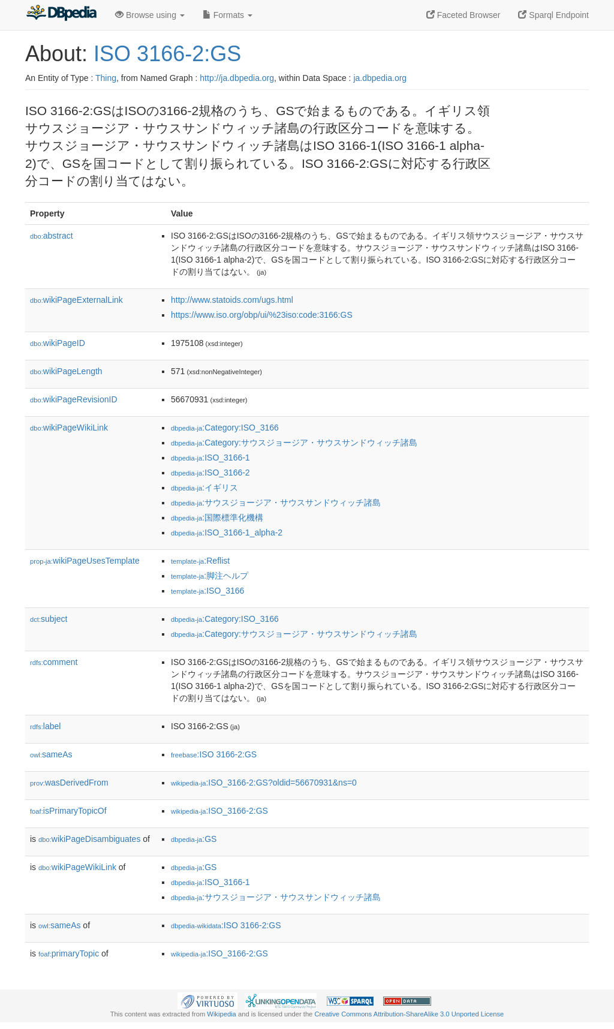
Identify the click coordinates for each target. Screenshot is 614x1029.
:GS (193, 839)
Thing (105, 78)
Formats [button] (227, 15)
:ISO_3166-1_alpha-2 (226, 532)
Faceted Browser (463, 15)
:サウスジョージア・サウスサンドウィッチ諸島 (276, 502)
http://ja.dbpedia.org (237, 78)
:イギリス (204, 487)
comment (53, 662)
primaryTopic (68, 953)
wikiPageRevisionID (74, 399)
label (45, 726)
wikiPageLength (66, 371)
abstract (51, 235)
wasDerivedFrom (69, 782)
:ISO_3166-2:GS (219, 811)
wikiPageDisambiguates (89, 839)
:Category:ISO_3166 (225, 427)
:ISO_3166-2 (210, 472)
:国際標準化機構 (217, 517)
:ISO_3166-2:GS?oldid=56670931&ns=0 (264, 782)
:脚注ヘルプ (209, 575)
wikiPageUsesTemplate (85, 560)
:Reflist (200, 560)
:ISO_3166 (207, 590)
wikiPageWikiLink (69, 427)
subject (48, 619)
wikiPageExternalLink (76, 300)
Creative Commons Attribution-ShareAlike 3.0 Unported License (409, 1014)
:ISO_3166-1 (210, 457)
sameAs (51, 754)
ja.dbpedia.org (380, 78)
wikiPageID (57, 343)
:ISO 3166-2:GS (214, 754)
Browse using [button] (150, 15)
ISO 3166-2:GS (167, 53)
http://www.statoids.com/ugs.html (232, 300)
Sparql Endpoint (553, 15)
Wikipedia (221, 1014)
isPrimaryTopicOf (68, 811)
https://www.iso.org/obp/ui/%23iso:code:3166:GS (262, 315)
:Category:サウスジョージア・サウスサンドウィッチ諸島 (294, 442)
